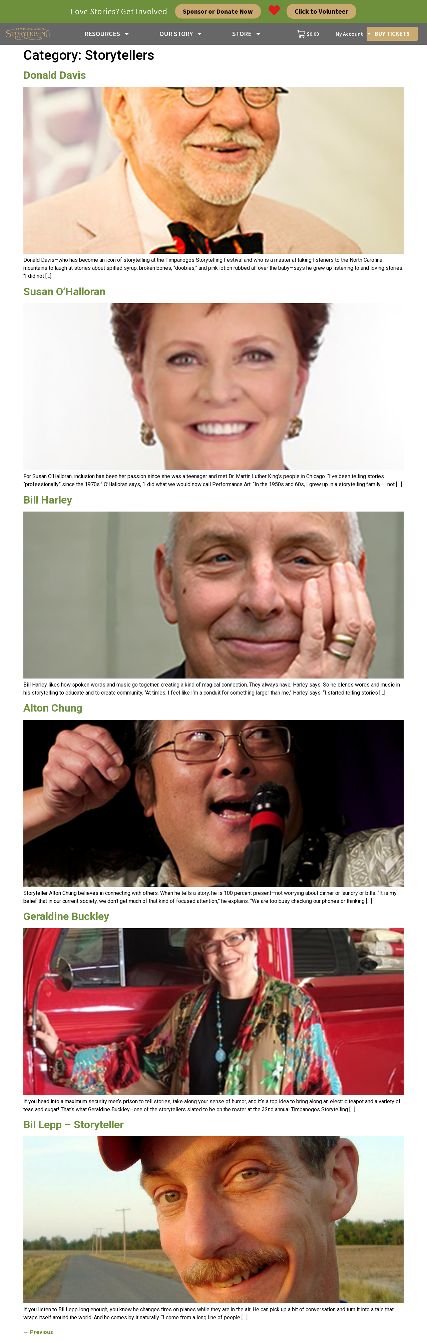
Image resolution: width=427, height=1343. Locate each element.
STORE (247, 34)
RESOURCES (107, 34)
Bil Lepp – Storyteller (73, 1124)
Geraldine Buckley (66, 916)
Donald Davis (54, 75)
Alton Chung (52, 708)
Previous (38, 1332)
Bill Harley (47, 500)
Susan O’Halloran (64, 291)
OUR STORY (181, 34)
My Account (354, 34)
